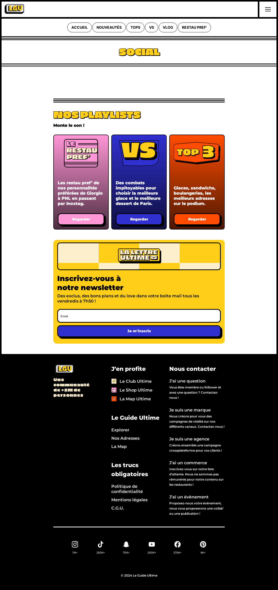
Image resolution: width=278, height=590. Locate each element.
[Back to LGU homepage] (63, 369)
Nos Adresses (125, 438)
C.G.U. (117, 508)
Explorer (120, 429)
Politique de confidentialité (127, 489)
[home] (14, 9)
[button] (267, 9)
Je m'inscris (139, 331)
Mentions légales (129, 499)
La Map (119, 446)
